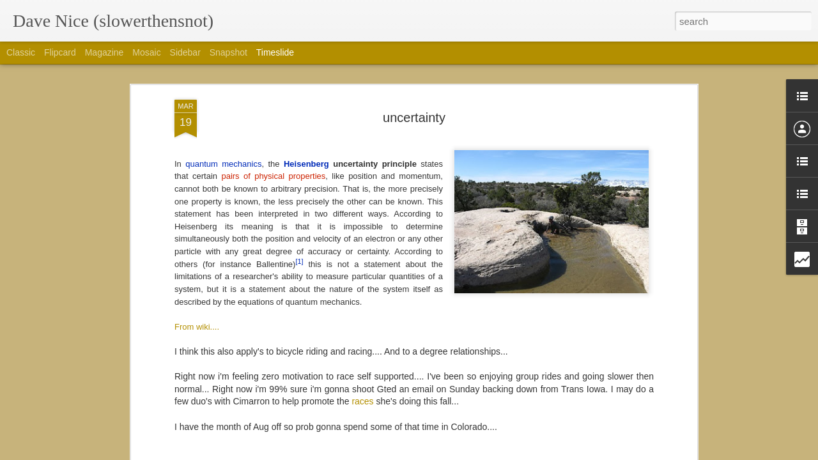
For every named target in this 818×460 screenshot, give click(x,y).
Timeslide (275, 52)
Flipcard (60, 52)
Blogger (449, 453)
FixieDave (470, 145)
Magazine (104, 52)
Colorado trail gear (571, 384)
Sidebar (185, 52)
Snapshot (228, 52)
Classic (20, 52)
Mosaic (146, 52)
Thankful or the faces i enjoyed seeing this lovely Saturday (649, 295)
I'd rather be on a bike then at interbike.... (615, 362)
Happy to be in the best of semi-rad (604, 340)
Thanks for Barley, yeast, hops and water (615, 273)
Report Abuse (486, 453)
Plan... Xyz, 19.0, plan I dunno (419, 318)
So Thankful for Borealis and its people (611, 317)
